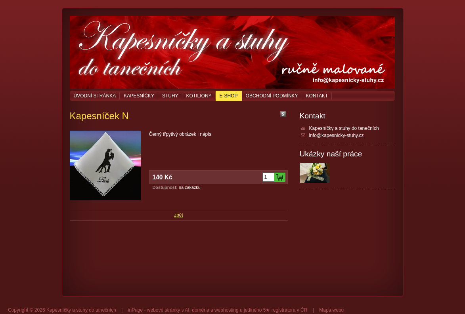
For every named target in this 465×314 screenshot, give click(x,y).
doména (200, 310)
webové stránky (163, 310)
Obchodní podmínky (272, 96)
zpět (178, 215)
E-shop (229, 96)
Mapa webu (331, 310)
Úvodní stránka (95, 96)
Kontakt (317, 96)
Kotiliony (199, 96)
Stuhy (170, 96)
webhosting (226, 310)
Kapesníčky (139, 96)
